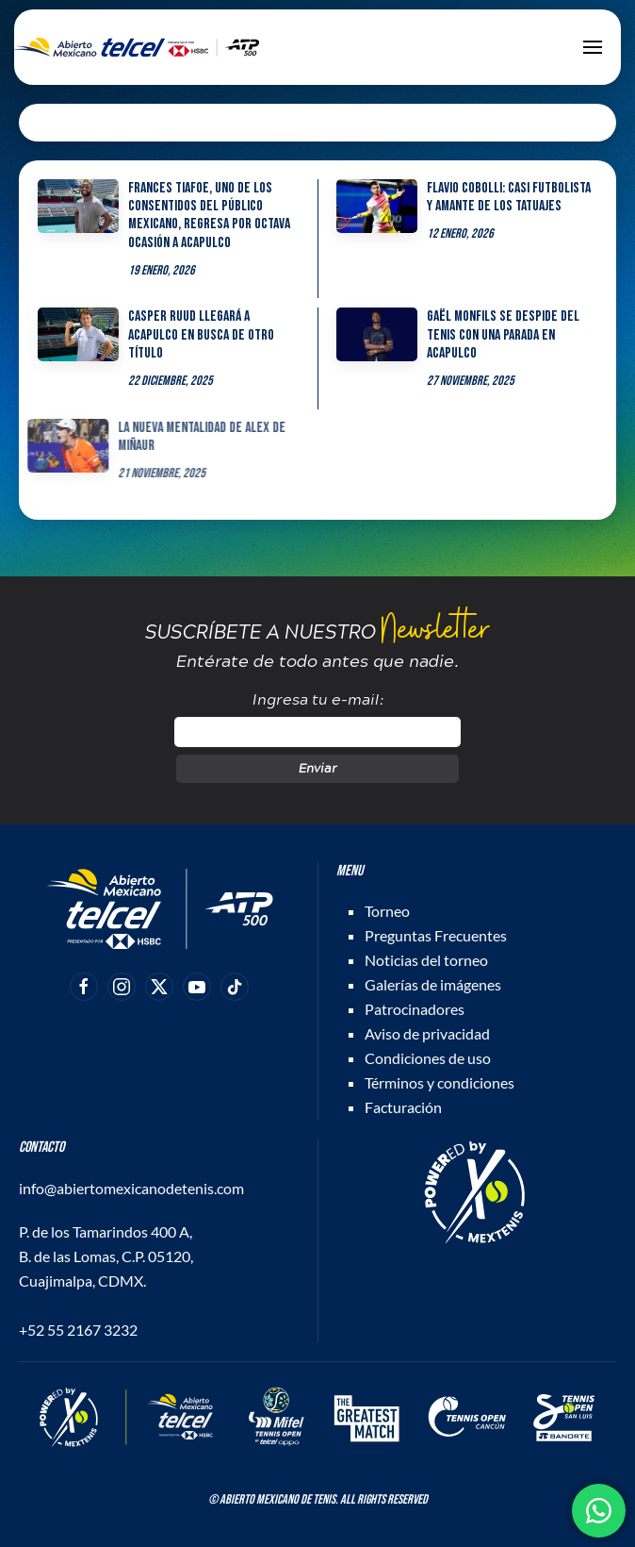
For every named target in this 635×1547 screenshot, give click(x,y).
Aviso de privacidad (427, 1033)
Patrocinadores (414, 1009)
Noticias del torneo (426, 960)
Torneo (387, 911)
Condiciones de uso (428, 1058)
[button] (592, 47)
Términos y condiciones (439, 1082)
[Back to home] (136, 47)
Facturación (403, 1107)
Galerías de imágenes (433, 984)
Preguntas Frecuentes (436, 935)
